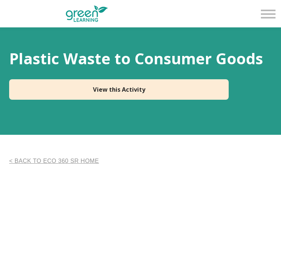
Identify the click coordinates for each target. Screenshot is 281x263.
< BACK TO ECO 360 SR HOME (54, 161)
